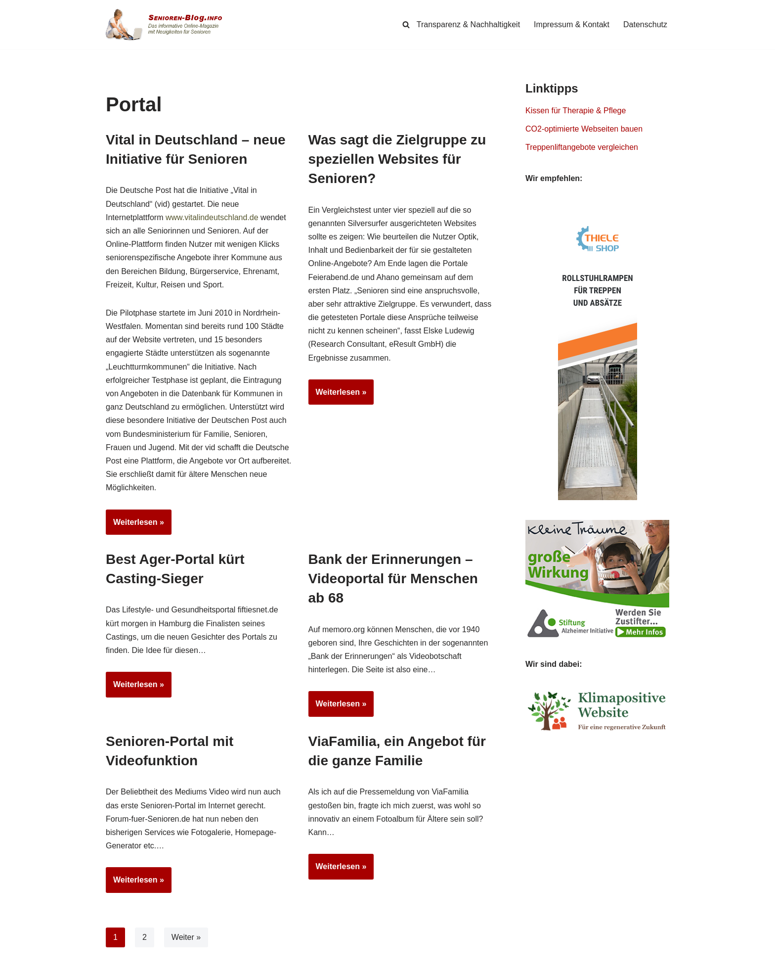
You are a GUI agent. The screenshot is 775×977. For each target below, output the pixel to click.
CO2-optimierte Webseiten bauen (584, 129)
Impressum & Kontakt (571, 24)
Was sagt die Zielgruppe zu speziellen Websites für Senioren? (397, 159)
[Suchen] (406, 24)
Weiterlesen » (135, 525)
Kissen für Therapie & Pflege (575, 110)
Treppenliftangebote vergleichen (581, 147)
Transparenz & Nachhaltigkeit (468, 24)
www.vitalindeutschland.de (212, 217)
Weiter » (186, 937)
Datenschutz (645, 24)
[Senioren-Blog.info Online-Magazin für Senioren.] (167, 24)
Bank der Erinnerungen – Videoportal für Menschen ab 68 (393, 578)
